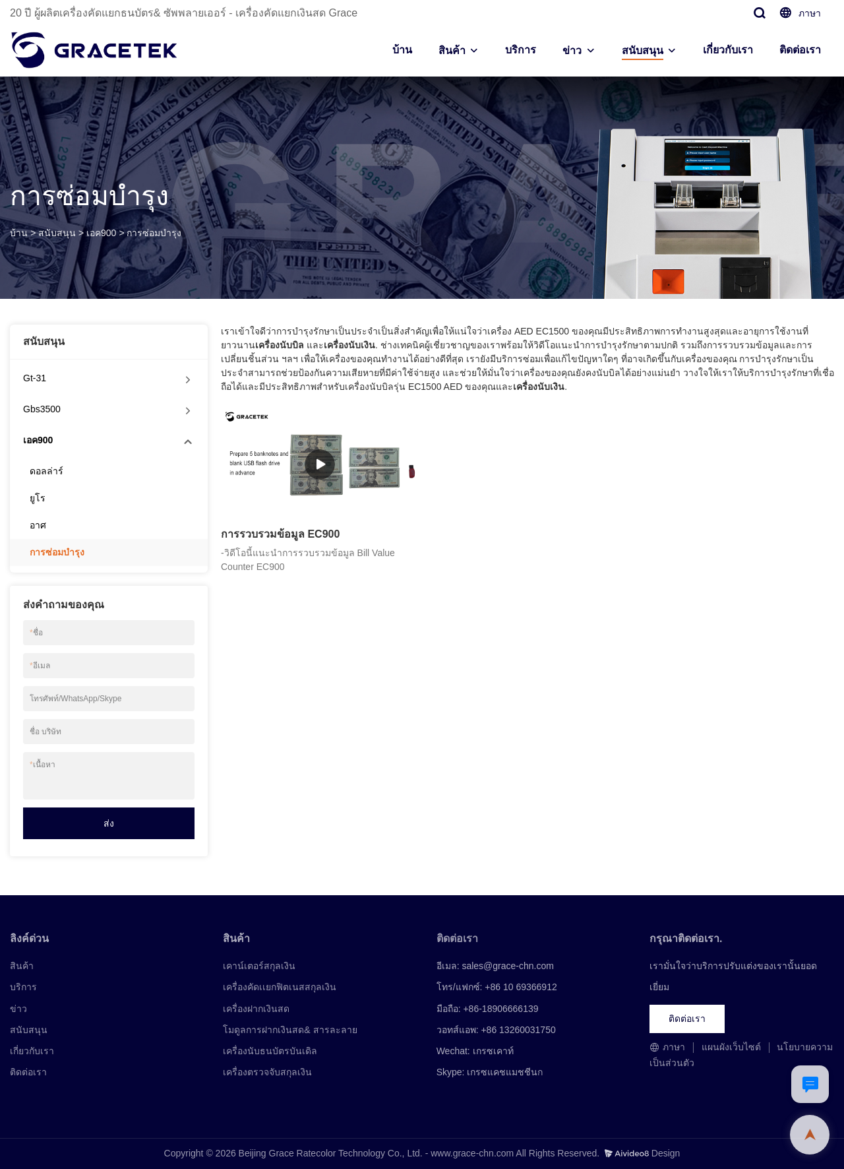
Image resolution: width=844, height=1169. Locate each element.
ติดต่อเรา (800, 49)
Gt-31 (34, 378)
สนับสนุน (642, 50)
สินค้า (452, 50)
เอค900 (101, 233)
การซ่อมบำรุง (154, 233)
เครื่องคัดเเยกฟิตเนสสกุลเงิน (279, 987)
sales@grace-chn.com (508, 966)
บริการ (520, 49)
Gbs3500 (42, 409)
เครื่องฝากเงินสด (256, 1008)
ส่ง (109, 823)
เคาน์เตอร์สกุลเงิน (259, 966)
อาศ (38, 525)
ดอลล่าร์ (46, 471)
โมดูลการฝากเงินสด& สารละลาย (290, 1030)
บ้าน (402, 49)
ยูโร (37, 498)
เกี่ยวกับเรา (728, 49)
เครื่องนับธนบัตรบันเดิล (270, 1051)
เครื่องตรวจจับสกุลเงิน (267, 1072)
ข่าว (572, 50)
